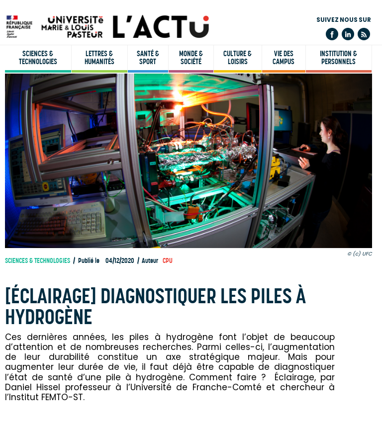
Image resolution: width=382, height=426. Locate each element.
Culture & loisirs (237, 57)
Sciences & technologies (38, 57)
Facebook (332, 34)
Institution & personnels (338, 57)
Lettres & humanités (99, 57)
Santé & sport (148, 57)
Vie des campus (283, 57)
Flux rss (364, 34)
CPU (168, 260)
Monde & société (191, 57)
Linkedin (348, 34)
